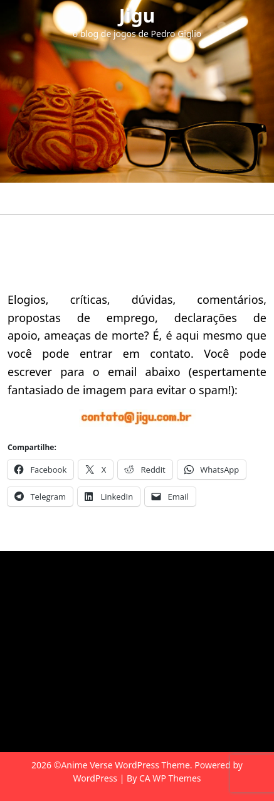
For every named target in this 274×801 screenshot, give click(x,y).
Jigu (137, 15)
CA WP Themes (170, 778)
